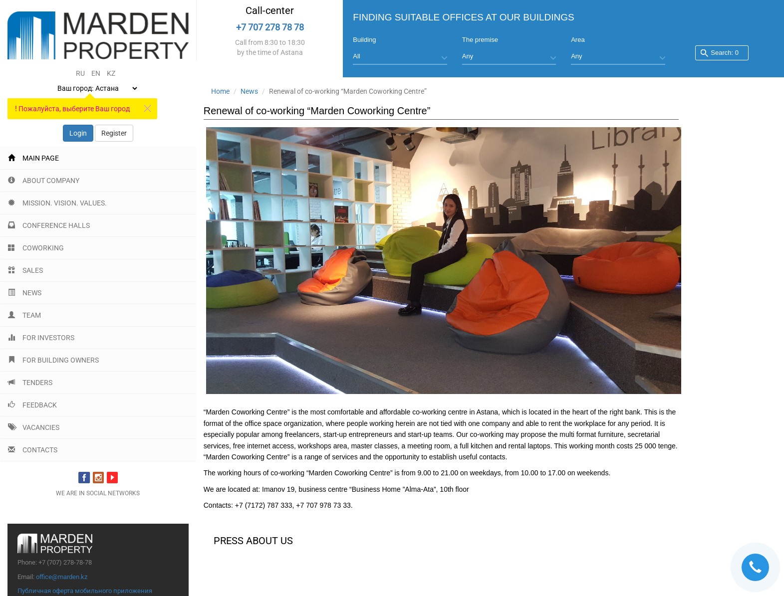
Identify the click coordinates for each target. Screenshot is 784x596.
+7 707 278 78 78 (270, 27)
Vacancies (33, 427)
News (24, 293)
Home (220, 91)
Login (78, 133)
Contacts (32, 450)
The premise (480, 39)
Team (24, 315)
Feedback (32, 405)
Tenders (30, 383)
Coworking (36, 248)
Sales (25, 270)
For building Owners (53, 360)
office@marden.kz (61, 577)
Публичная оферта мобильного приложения (84, 591)
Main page (33, 158)
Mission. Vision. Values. (57, 203)
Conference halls (49, 225)
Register (114, 133)
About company (43, 181)
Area (577, 39)
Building (364, 39)
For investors (41, 338)
